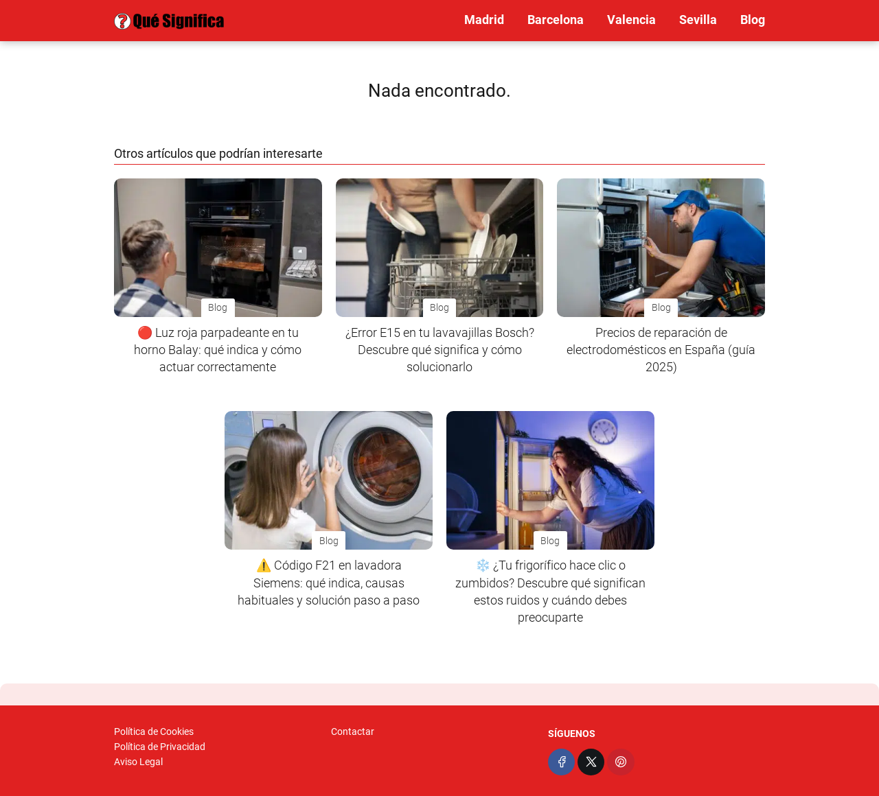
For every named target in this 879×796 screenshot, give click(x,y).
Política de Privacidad (159, 746)
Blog (752, 19)
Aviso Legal (138, 761)
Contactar (352, 731)
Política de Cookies (154, 731)
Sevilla (698, 19)
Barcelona (555, 19)
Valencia (631, 19)
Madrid (484, 19)
